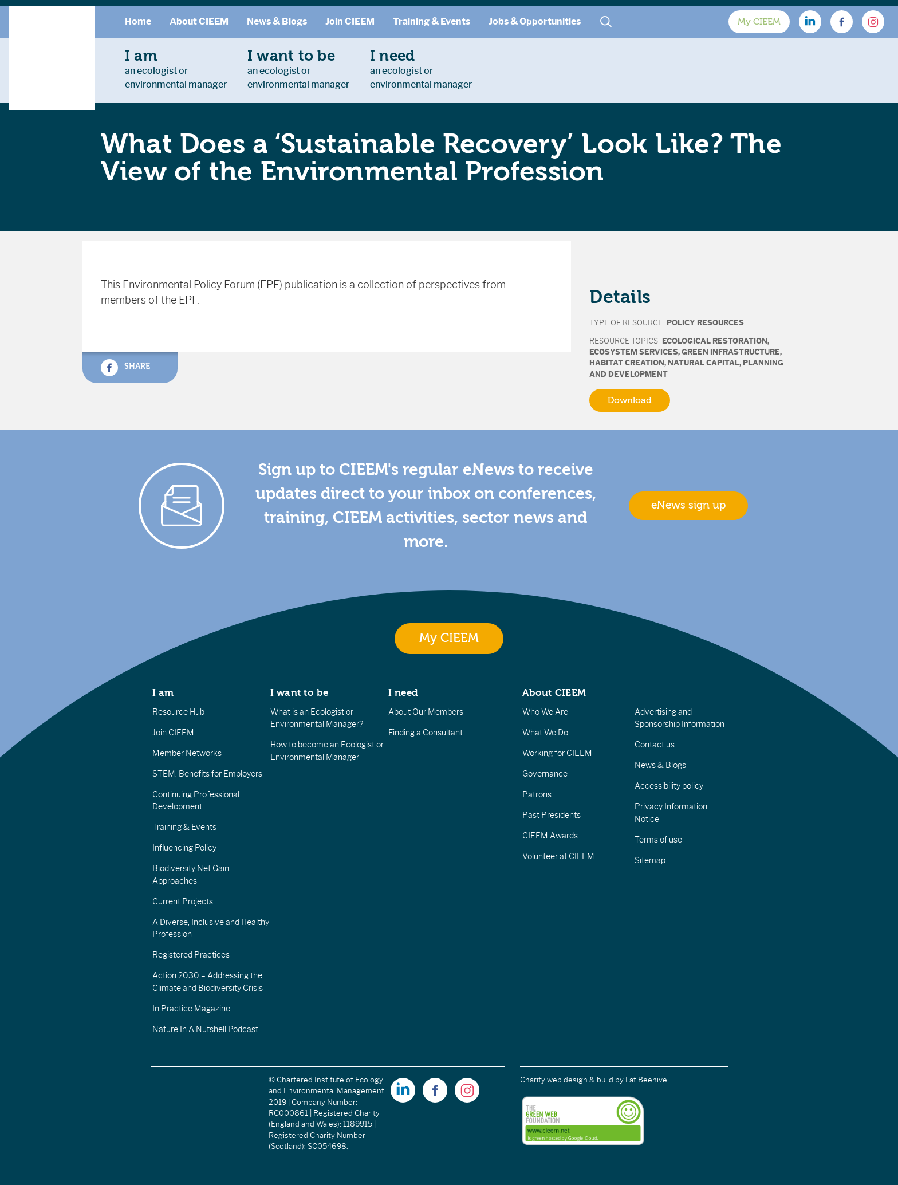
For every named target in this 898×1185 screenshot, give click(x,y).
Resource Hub (178, 712)
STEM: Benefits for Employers (207, 774)
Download (630, 400)
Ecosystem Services (633, 352)
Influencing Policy (184, 848)
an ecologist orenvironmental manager (176, 69)
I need (403, 692)
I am (163, 692)
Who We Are (545, 712)
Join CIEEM (350, 21)
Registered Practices (191, 955)
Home (138, 21)
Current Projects (182, 901)
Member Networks (187, 753)
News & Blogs (277, 21)
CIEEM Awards (550, 835)
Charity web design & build (566, 1080)
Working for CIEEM (557, 753)
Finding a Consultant (425, 732)
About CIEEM (199, 21)
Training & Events (431, 21)
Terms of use (658, 839)
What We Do (545, 732)
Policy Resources (705, 322)
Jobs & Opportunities (535, 21)
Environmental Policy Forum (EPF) (202, 284)
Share (125, 367)
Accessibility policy (669, 786)
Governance (545, 774)
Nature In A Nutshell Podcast (205, 1029)
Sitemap (650, 860)
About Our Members (425, 712)
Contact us (655, 744)
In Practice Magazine (191, 1008)
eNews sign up (688, 505)
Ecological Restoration (714, 341)
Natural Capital (703, 363)
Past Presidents (551, 815)
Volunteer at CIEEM (558, 856)
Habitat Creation (626, 363)
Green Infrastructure (731, 352)
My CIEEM (759, 22)
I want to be (299, 692)
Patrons (537, 794)
